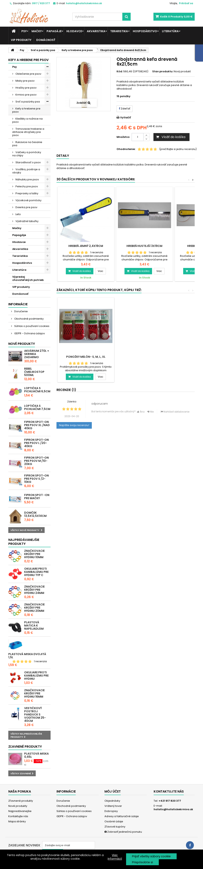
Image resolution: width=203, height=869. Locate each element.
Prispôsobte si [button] (142, 862)
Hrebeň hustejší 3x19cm (144, 246)
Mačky (37, 31)
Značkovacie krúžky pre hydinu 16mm (34, 693)
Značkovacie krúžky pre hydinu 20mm (34, 607)
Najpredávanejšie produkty (23, 541)
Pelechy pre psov (26, 186)
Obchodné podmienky (29, 319)
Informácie (18, 304)
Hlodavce (74, 31)
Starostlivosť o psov (28, 162)
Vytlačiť (125, 117)
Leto (18, 214)
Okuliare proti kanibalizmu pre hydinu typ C (36, 572)
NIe (150, 411)
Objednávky (112, 801)
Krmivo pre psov (25, 95)
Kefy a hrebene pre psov (26, 110)
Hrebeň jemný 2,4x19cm (85, 246)
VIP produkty (21, 40)
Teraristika (119, 31)
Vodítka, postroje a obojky (26, 170)
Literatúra (170, 31)
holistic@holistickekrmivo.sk (173, 809)
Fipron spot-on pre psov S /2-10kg (36, 479)
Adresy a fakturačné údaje (121, 816)
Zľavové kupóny (114, 826)
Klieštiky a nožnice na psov (27, 120)
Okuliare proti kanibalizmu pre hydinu (36, 675)
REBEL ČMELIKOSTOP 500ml (34, 372)
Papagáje (54, 31)
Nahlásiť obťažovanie (175, 411)
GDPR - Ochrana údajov (29, 333)
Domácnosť (45, 40)
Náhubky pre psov (27, 179)
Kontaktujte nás (18, 816)
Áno (141, 411)
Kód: (120, 71)
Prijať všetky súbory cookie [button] (151, 856)
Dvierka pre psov (26, 207)
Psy (24, 31)
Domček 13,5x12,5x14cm (35, 514)
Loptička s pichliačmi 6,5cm (37, 389)
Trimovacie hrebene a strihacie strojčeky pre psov (28, 132)
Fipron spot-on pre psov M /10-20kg (36, 461)
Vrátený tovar (113, 806)
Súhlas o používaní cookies (31, 326)
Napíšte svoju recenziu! (74, 425)
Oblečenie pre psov (28, 74)
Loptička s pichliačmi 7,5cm (37, 407)
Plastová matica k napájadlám (34, 625)
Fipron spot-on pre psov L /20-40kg (36, 443)
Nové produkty (21, 343)
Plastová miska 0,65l (36, 755)
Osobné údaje (113, 821)
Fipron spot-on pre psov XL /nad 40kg (37, 425)
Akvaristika (96, 31)
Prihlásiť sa (186, 3)
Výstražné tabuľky (26, 221)
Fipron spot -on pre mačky (36, 496)
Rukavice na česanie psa (27, 143)
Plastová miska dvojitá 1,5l (27, 655)
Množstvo (123, 137)
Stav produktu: (162, 71)
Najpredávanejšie (20, 811)
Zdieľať (124, 108)
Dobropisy (111, 811)
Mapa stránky (17, 821)
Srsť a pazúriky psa (27, 101)
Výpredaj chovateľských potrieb (28, 278)
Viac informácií (115, 856)
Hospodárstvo (145, 31)
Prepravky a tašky (26, 193)
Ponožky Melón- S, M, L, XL (144, 357)
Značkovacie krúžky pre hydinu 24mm (34, 590)
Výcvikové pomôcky (28, 200)
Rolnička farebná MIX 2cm (86, 357)
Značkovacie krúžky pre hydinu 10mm (34, 554)
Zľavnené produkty (25, 746)
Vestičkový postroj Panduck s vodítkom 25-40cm (35, 714)
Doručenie (21, 311)
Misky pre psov (24, 81)
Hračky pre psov (25, 88)
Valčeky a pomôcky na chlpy (26, 153)
